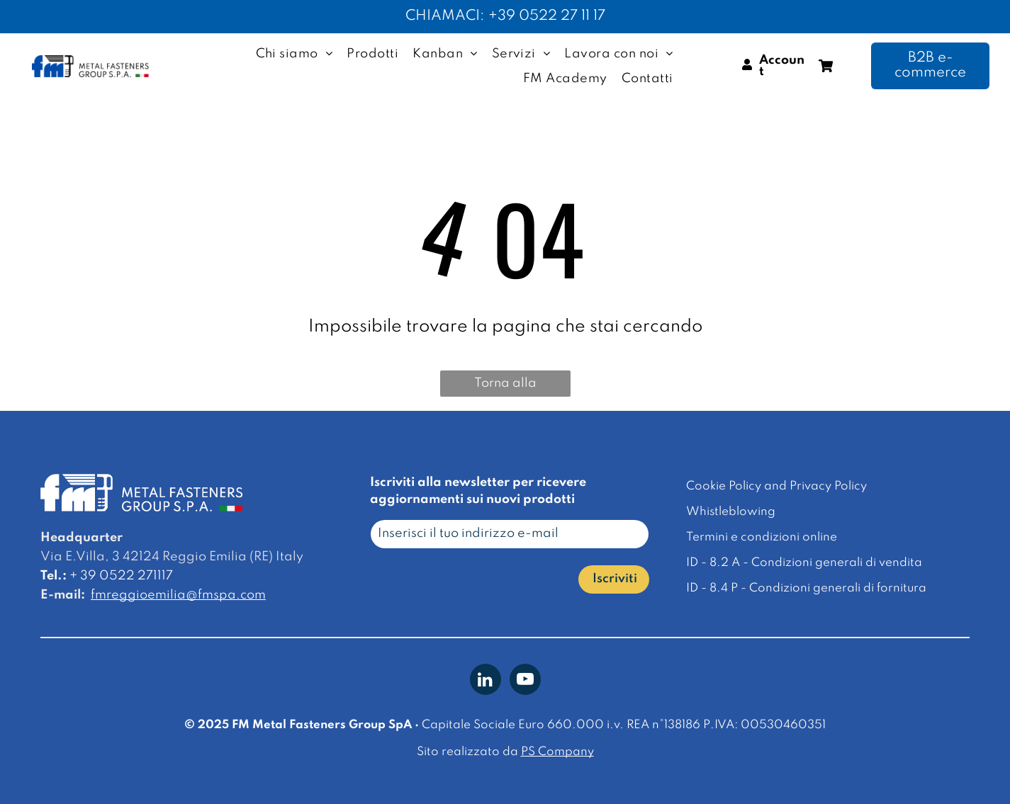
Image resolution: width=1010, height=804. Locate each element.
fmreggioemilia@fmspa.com (178, 595)
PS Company (557, 752)
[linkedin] (485, 681)
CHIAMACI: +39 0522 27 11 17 (505, 16)
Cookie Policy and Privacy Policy (776, 486)
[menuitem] (294, 54)
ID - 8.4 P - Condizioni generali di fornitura (806, 588)
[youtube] (525, 681)
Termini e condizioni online (761, 537)
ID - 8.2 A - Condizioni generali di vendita (804, 563)
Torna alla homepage (505, 387)
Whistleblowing (730, 512)
